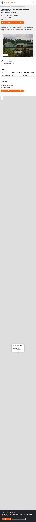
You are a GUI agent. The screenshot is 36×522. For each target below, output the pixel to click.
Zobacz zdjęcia (4, 55)
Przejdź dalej (6, 519)
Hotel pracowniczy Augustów (18, 6)
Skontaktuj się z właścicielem (12, 23)
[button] (17, 353)
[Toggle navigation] (34, 2)
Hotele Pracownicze (5, 6)
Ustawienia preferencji (19, 519)
